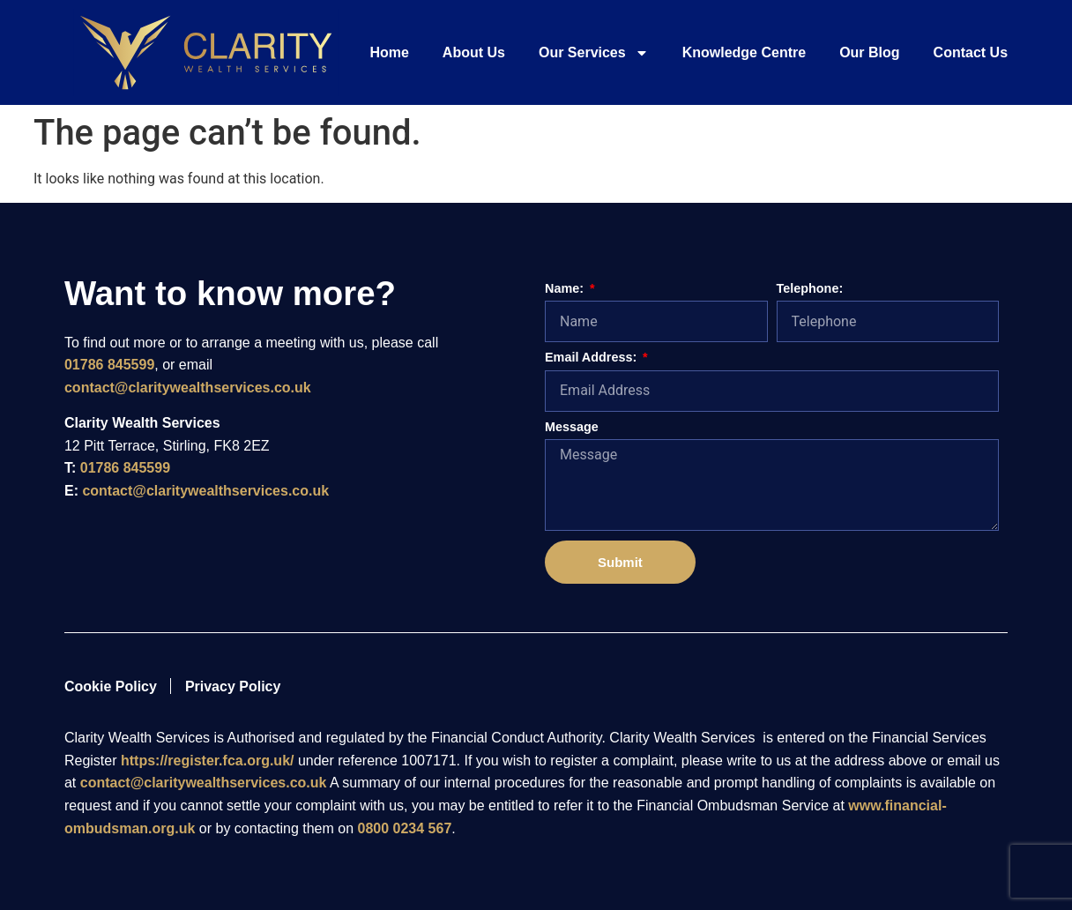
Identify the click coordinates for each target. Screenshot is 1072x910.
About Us (474, 52)
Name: (566, 288)
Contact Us (971, 52)
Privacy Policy (233, 686)
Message (572, 427)
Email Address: (592, 357)
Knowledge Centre (744, 52)
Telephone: (810, 288)
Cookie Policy (110, 686)
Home (388, 52)
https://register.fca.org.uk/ (207, 760)
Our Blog (869, 52)
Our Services (594, 53)
